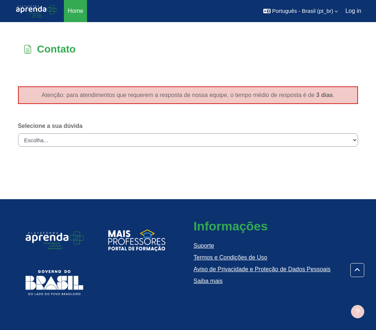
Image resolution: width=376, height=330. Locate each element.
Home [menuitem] (75, 11)
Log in (353, 11)
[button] (301, 11)
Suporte (204, 246)
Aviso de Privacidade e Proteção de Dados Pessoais (262, 269)
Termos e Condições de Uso (230, 257)
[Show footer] (357, 311)
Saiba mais (208, 281)
